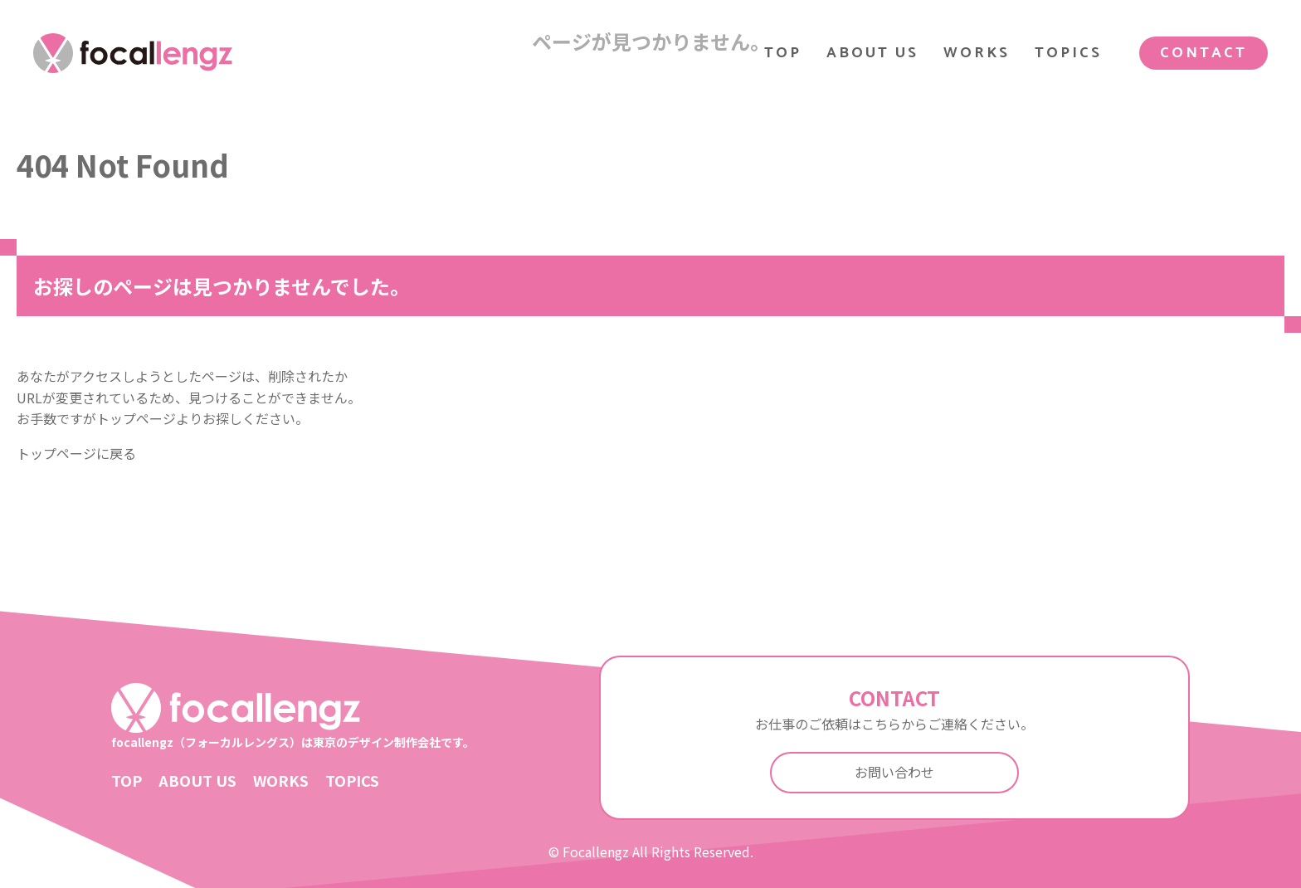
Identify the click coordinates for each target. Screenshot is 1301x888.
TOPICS (1068, 53)
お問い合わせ (894, 772)
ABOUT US (872, 53)
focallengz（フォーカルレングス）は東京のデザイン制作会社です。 (293, 716)
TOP (783, 53)
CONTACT (1203, 53)
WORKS (976, 53)
